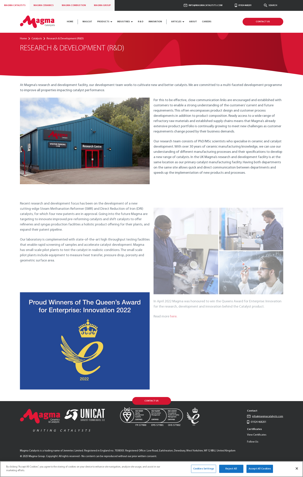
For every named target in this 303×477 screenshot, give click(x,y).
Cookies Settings (203, 469)
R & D (140, 22)
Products (103, 22)
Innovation (155, 22)
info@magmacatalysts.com (203, 5)
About (193, 22)
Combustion (74, 5)
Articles (176, 22)
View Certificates (256, 434)
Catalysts (15, 5)
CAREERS (206, 22)
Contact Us (263, 22)
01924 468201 (243, 5)
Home (70, 22)
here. (173, 322)
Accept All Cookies (260, 469)
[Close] (297, 468)
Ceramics (43, 5)
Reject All (231, 469)
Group (102, 5)
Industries (123, 22)
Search (270, 5)
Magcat (87, 22)
